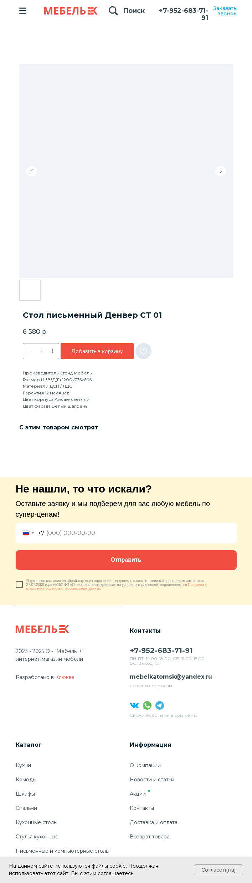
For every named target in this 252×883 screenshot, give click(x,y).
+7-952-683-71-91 (183, 14)
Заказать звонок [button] (225, 11)
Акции (138, 794)
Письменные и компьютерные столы (62, 851)
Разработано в (35, 677)
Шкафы (25, 794)
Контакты (142, 808)
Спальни (26, 808)
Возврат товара (150, 836)
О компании (145, 765)
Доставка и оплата (154, 822)
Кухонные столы (36, 822)
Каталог (29, 744)
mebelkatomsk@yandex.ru (171, 676)
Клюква (64, 677)
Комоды (26, 779)
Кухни (23, 765)
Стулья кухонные (37, 836)
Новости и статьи (152, 779)
